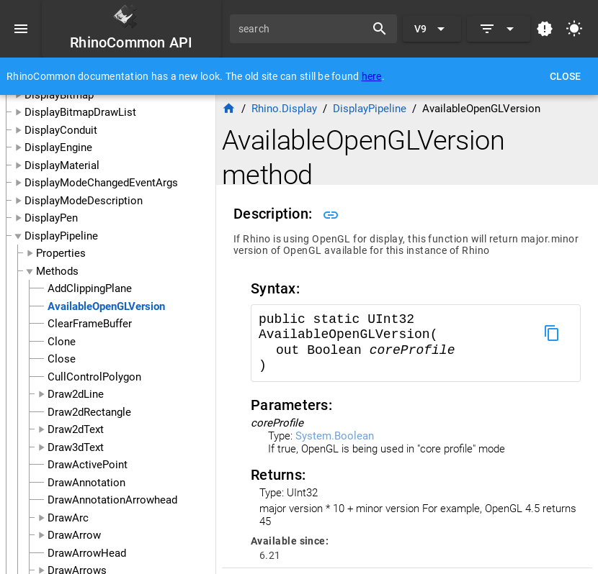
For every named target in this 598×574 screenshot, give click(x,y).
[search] (302, 28)
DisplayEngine (58, 147)
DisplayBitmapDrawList (80, 112)
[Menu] (21, 29)
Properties (61, 253)
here (372, 76)
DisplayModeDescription (83, 200)
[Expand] (498, 29)
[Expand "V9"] (432, 29)
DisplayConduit (60, 130)
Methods (57, 271)
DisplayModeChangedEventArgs (101, 182)
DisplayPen (51, 217)
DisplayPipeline (61, 235)
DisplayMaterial (61, 165)
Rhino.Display (284, 108)
